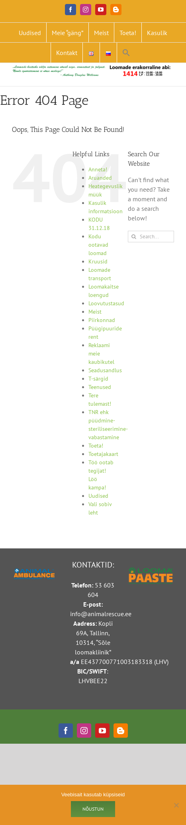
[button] (126, 53)
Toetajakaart (103, 454)
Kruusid (98, 261)
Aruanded (100, 177)
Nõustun (93, 809)
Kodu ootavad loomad (98, 245)
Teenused (99, 387)
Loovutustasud (106, 303)
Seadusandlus (105, 370)
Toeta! (95, 445)
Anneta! (97, 169)
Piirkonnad (101, 320)
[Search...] (151, 236)
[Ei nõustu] (176, 805)
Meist (95, 311)
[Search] (133, 236)
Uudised (98, 495)
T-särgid (98, 378)
